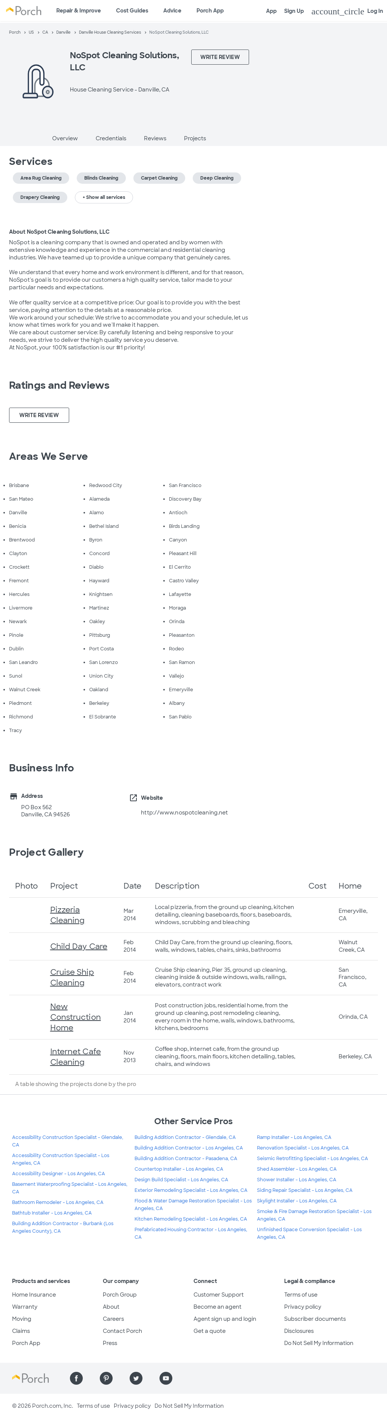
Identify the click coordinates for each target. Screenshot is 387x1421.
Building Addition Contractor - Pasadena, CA (186, 1159)
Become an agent (217, 1306)
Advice (172, 10)
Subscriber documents (315, 1319)
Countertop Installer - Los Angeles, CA (179, 1169)
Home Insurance (34, 1294)
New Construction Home (75, 1017)
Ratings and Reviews (59, 385)
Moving (21, 1319)
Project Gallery (46, 852)
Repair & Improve (78, 10)
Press (110, 1343)
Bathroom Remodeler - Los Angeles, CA (58, 1202)
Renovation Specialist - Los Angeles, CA (303, 1148)
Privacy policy (302, 1306)
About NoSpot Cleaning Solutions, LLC (59, 231)
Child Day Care (78, 946)
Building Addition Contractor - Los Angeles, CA (189, 1148)
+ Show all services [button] (104, 197)
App (271, 11)
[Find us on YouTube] (165, 1378)
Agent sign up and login (225, 1319)
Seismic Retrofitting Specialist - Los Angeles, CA (312, 1159)
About (111, 1306)
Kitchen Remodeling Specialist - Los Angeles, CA (191, 1219)
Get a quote (210, 1331)
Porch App (210, 10)
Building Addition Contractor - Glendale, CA (185, 1137)
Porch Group (120, 1294)
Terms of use (300, 1294)
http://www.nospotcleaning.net (184, 812)
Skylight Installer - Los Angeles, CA (297, 1201)
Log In (347, 11)
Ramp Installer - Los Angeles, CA (294, 1137)
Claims (21, 1331)
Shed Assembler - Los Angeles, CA (297, 1169)
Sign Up (294, 11)
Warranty (24, 1306)
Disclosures (299, 1331)
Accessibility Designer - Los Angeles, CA (58, 1174)
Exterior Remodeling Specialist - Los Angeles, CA (191, 1190)
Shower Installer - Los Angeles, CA (296, 1180)
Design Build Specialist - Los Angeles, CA (181, 1180)
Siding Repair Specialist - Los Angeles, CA (305, 1190)
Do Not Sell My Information (318, 1343)
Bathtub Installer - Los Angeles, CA (52, 1213)
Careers (113, 1319)
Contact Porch (122, 1331)
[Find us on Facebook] (76, 1378)
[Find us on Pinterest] (106, 1378)
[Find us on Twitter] (136, 1378)
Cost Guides (132, 10)
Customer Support (219, 1294)
